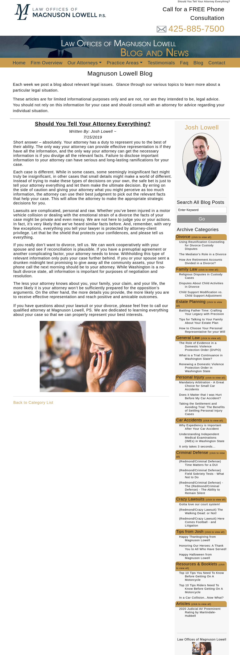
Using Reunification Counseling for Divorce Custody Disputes (202, 245)
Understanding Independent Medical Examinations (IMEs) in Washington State (202, 437)
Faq (184, 62)
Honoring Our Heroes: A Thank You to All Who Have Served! (203, 547)
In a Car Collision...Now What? (201, 597)
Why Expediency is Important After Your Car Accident (200, 427)
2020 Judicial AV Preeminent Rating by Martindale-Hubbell (200, 612)
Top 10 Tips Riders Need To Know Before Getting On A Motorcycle (201, 589)
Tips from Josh (200, 531)
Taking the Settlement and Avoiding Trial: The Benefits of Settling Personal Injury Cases (202, 409)
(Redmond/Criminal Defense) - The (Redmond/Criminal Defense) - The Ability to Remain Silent (201, 488)
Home (19, 62)
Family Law (197, 269)
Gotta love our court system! (199, 504)
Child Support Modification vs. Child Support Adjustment (201, 293)
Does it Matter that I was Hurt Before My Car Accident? (200, 396)
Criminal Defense (200, 454)
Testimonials (161, 62)
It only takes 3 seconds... (197, 446)
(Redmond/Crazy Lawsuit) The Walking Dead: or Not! (201, 511)
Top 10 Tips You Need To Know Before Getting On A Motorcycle (201, 576)
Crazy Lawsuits (201, 499)
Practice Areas (123, 62)
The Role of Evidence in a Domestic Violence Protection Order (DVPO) (200, 346)
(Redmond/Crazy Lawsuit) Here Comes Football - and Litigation (202, 522)
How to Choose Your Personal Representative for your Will (202, 330)
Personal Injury (200, 377)
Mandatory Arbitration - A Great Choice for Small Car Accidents (201, 386)
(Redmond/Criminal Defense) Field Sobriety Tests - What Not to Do (201, 474)
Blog (198, 62)
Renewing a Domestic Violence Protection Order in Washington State (201, 367)
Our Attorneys (83, 62)
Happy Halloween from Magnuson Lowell (195, 556)
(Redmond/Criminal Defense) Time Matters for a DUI (200, 463)
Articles (193, 603)
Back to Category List (33, 402)
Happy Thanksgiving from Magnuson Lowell (197, 538)
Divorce (193, 237)
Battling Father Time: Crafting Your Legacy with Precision (201, 312)
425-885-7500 (196, 29)
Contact (216, 62)
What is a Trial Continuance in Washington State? (201, 357)
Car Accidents (199, 420)
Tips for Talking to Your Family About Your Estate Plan (201, 321)
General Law (198, 338)
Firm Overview (47, 62)
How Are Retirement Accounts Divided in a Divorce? (200, 261)
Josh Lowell (202, 127)
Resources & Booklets (200, 566)
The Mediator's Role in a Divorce (202, 254)
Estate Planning (199, 303)
